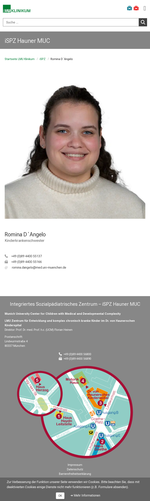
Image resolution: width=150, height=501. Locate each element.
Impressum (75, 465)
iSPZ (43, 59)
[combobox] (75, 22)
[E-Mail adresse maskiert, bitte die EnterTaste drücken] (35, 267)
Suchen (144, 22)
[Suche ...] (71, 22)
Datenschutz (75, 469)
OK (60, 495)
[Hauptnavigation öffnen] (144, 8)
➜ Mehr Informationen (85, 495)
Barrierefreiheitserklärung (75, 474)
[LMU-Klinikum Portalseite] (16, 8)
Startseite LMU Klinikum (20, 59)
